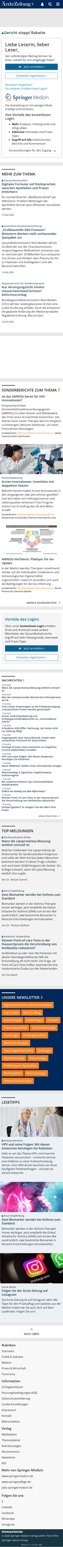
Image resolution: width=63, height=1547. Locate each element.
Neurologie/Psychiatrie (18, 1050)
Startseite (8, 1351)
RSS (4, 1463)
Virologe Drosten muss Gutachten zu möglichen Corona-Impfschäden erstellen (29, 749)
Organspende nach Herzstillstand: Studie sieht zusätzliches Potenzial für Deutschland (28, 739)
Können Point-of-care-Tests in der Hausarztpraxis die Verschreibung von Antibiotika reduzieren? (30, 799)
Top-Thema (11, 1012)
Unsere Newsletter (20, 997)
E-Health (53, 1020)
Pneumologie (37, 1058)
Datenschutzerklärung (16, 1399)
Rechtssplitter (13, 1073)
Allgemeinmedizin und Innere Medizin (28, 1005)
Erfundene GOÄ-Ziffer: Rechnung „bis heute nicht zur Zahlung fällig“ (30, 730)
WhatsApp (8, 1519)
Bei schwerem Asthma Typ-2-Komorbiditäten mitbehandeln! (27, 783)
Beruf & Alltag (32, 1012)
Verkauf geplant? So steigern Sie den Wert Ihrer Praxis (29, 809)
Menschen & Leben (16, 1043)
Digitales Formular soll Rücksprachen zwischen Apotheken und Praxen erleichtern (28, 188)
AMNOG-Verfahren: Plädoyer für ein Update (28, 561)
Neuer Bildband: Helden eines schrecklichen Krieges (31, 766)
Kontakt (7, 1416)
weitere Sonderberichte (44, 603)
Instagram (8, 1525)
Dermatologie (12, 1020)
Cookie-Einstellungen (15, 1404)
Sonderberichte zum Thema (29, 390)
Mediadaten (9, 1434)
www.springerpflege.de (16, 1482)
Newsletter (8, 1457)
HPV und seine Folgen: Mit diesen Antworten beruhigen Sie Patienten (27, 758)
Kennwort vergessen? (18, 85)
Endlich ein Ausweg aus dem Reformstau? (23, 791)
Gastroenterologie (43, 1028)
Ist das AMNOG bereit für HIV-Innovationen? (24, 398)
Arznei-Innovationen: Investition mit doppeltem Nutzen (28, 484)
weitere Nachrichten (50, 816)
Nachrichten (12, 680)
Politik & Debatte (12, 1357)
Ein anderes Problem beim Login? (26, 88)
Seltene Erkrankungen (18, 1081)
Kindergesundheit (34, 1035)
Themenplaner (11, 1440)
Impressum (9, 1410)
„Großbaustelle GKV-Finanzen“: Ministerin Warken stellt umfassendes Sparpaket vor (29, 233)
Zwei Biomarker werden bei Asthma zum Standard (31, 896)
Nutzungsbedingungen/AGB (19, 1393)
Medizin (7, 1363)
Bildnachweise (11, 1422)
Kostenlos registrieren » (31, 76)
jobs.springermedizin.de (17, 1488)
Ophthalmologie (14, 1058)
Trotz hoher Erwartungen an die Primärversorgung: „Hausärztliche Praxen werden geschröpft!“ (31, 708)
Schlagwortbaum (12, 1387)
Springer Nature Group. (15, 1540)
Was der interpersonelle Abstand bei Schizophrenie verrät (31, 699)
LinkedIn (7, 1507)
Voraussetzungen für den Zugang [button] (32, 150)
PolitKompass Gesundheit (20, 1066)
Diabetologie (34, 1020)
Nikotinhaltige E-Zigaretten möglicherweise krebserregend (26, 774)
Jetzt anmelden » (31, 67)
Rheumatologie (36, 1073)
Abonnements (11, 1452)
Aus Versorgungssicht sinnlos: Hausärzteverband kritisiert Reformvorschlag (23, 291)
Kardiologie (11, 1035)
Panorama (8, 1374)
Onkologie (44, 1050)
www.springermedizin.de (17, 1476)
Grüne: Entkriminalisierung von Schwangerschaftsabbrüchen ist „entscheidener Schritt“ (29, 719)
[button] (57, 4)
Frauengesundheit (15, 1028)
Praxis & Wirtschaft (14, 1368)
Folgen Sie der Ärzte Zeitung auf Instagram (25, 1293)
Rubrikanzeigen (11, 1446)
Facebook (8, 1513)
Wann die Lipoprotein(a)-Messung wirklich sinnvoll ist (31, 689)
